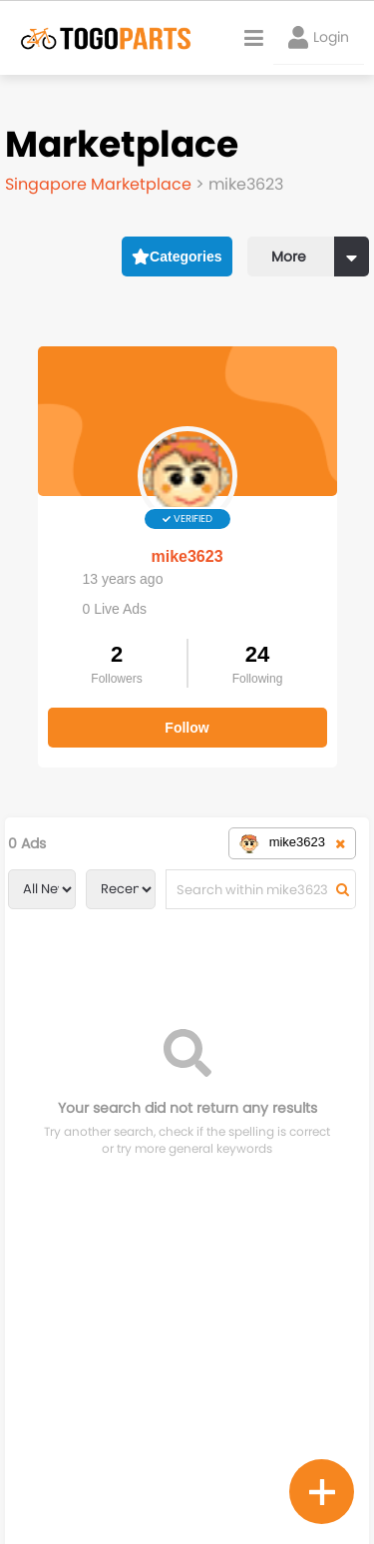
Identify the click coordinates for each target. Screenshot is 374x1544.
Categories (177, 256)
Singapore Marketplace (100, 184)
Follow (186, 728)
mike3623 (186, 556)
